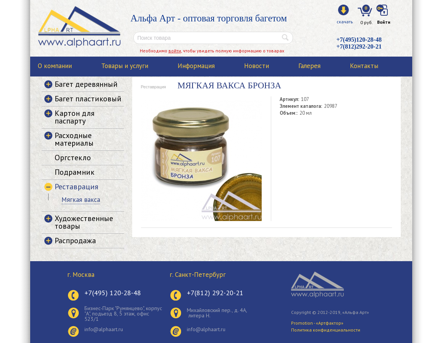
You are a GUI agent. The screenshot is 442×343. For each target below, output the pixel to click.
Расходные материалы (74, 139)
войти (174, 51)
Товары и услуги (124, 66)
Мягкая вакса (81, 199)
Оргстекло (73, 158)
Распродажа (75, 240)
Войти (383, 22)
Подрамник (74, 172)
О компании (55, 66)
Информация (196, 66)
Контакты (364, 66)
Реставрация (153, 87)
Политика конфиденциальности (325, 330)
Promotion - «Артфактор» (317, 323)
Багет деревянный (86, 84)
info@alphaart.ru (103, 329)
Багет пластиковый (88, 99)
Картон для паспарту (74, 117)
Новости (256, 66)
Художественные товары (84, 222)
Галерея (309, 66)
